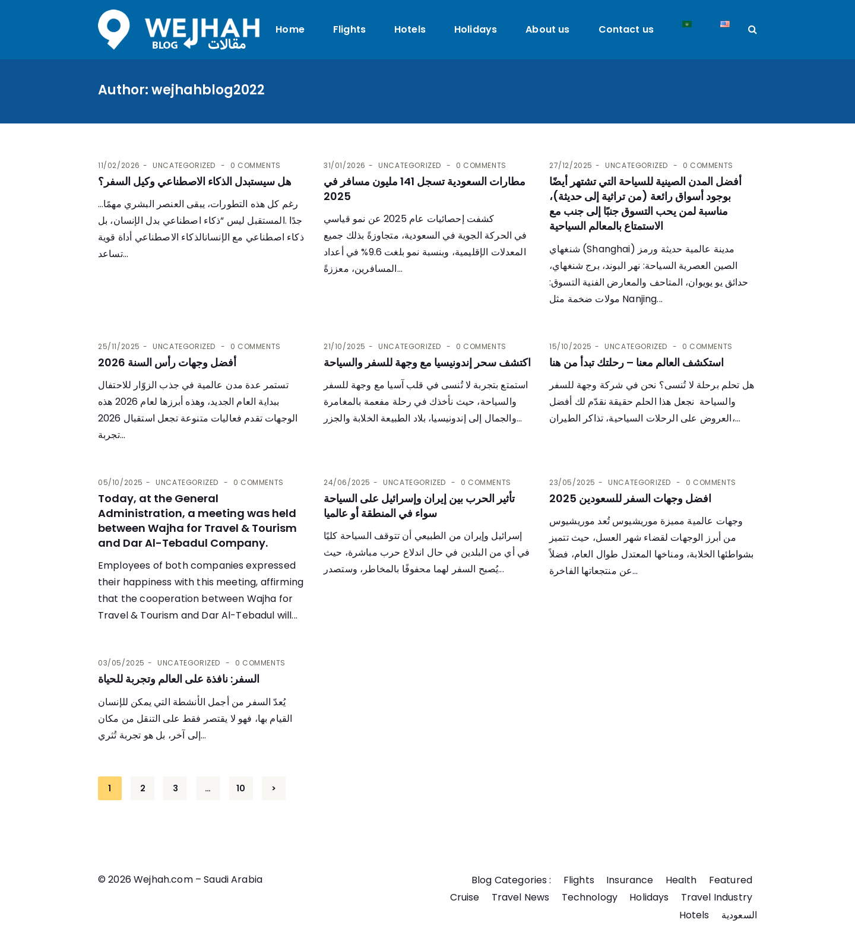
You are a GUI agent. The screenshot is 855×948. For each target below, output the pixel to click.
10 (240, 788)
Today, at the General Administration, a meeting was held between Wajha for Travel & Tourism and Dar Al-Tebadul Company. (197, 521)
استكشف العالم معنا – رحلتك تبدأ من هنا (636, 362)
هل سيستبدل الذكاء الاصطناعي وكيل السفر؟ (195, 181)
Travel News (520, 897)
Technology (589, 897)
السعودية (739, 915)
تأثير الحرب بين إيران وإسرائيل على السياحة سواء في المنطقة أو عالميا (419, 506)
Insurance (629, 880)
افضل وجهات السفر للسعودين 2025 (630, 498)
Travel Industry (716, 897)
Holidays (475, 29)
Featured (730, 880)
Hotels (410, 29)
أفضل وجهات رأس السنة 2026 (167, 362)
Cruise (464, 897)
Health (681, 880)
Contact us (626, 29)
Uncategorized (184, 165)
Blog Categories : (511, 880)
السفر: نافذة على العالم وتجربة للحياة (178, 678)
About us (547, 29)
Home (290, 29)
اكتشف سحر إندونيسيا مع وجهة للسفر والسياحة (427, 362)
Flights (349, 29)
